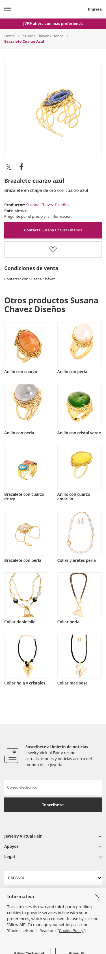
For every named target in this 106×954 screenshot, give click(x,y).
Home (9, 35)
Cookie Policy (71, 949)
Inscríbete (53, 804)
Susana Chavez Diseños (43, 35)
